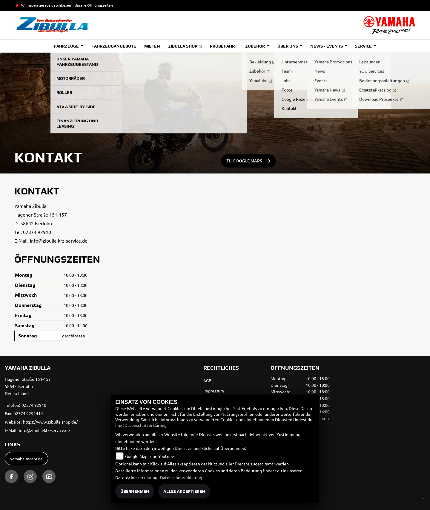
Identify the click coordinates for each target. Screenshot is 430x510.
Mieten (152, 46)
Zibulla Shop (182, 46)
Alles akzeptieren (184, 491)
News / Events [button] (326, 46)
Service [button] (364, 46)
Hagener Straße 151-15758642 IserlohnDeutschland (28, 386)
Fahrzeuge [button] (67, 46)
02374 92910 (37, 232)
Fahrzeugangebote (113, 46)
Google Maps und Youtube (149, 456)
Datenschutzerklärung (146, 425)
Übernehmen (134, 491)
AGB (207, 380)
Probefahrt (223, 46)
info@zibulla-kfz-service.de (58, 240)
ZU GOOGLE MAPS (244, 161)
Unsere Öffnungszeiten (94, 5)
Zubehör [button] (255, 46)
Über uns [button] (288, 46)
